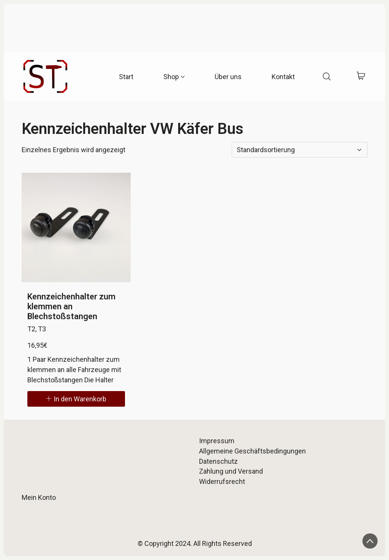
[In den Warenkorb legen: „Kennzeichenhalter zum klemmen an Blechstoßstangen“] (76, 399)
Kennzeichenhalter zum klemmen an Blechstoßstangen (71, 306)
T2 (31, 329)
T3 (42, 329)
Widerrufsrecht (222, 481)
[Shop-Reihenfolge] (299, 150)
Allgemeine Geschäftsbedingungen (252, 451)
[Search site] (327, 76)
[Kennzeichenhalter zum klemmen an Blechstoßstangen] (76, 227)
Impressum (216, 441)
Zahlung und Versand (231, 471)
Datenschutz (218, 461)
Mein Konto (39, 497)
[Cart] (361, 76)
